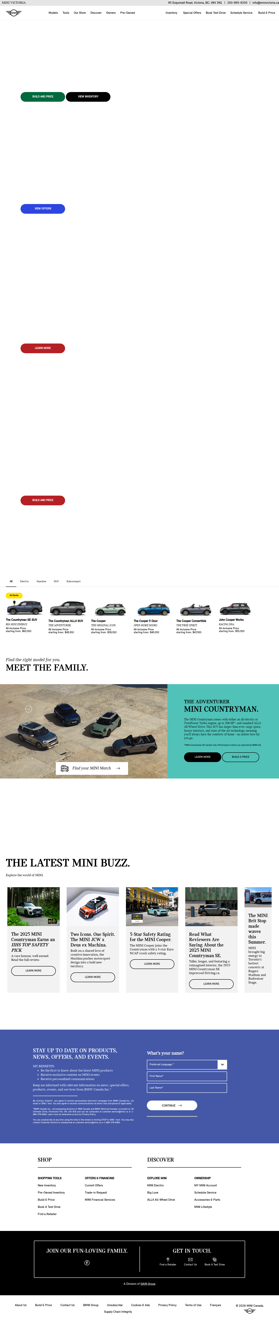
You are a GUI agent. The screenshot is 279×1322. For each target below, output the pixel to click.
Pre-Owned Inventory (51, 1192)
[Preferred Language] (187, 1065)
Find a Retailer (47, 1214)
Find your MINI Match (91, 768)
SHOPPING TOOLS (49, 1178)
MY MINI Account (205, 1185)
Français (215, 1305)
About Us (21, 1305)
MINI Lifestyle (203, 1207)
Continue (172, 1105)
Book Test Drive (215, 13)
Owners (111, 13)
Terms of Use (193, 1305)
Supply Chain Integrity (118, 1311)
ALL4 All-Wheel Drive (161, 1199)
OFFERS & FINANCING (99, 1178)
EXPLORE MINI (157, 1178)
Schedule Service (241, 13)
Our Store (80, 13)
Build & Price (266, 13)
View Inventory (88, 96)
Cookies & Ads (140, 1305)
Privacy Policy (167, 1305)
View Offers (43, 208)
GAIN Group (147, 1284)
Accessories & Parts (207, 1199)
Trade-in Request (96, 1192)
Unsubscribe (115, 1305)
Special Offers (191, 13)
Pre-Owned (127, 13)
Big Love (152, 1192)
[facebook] (87, 1263)
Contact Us (67, 1305)
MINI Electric (155, 1185)
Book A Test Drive (49, 1207)
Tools (66, 13)
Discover (96, 13)
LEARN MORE (43, 348)
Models (53, 13)
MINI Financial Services (100, 1199)
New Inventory (47, 1185)
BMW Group (90, 1305)
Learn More (203, 757)
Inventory (171, 13)
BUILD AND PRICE (42, 96)
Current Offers (94, 1185)
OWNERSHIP (202, 1178)
